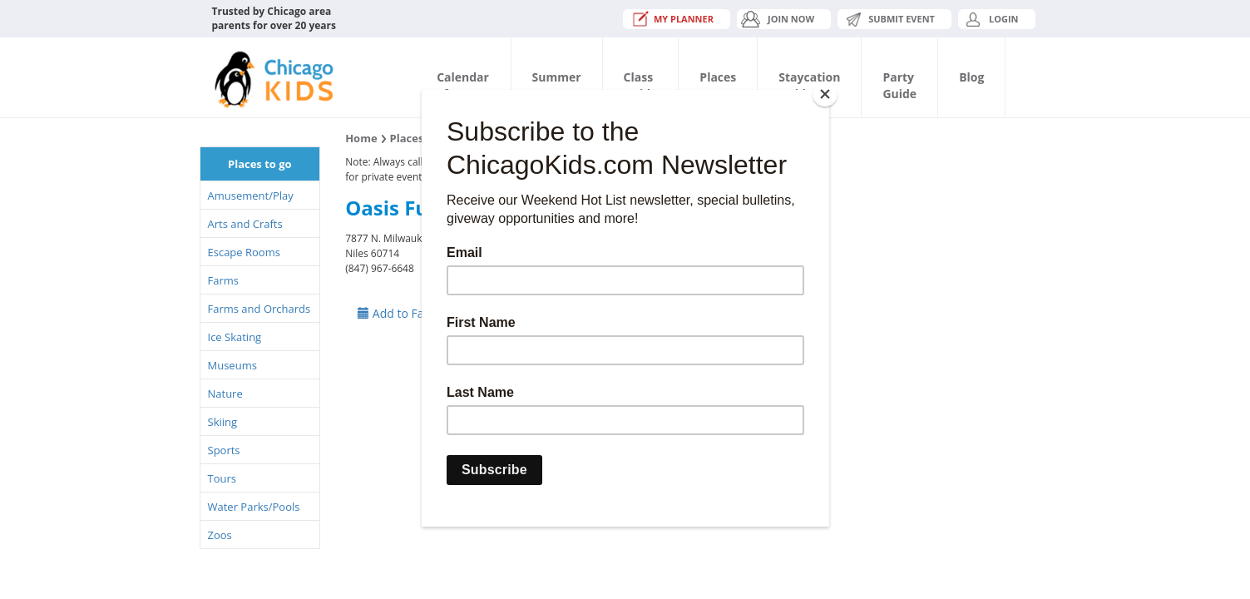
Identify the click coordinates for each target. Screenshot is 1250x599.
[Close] (825, 94)
